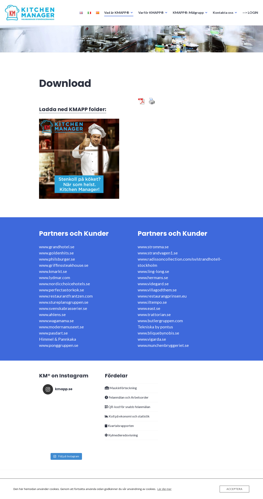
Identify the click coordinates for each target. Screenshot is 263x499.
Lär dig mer (164, 489)
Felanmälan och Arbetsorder (127, 397)
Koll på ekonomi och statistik (127, 416)
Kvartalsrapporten (119, 426)
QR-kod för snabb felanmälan (127, 407)
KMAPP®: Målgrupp (187, 14)
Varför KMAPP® (150, 14)
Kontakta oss (222, 14)
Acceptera (234, 489)
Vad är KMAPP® (115, 14)
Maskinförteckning (121, 388)
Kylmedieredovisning (121, 435)
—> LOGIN (249, 14)
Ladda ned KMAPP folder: (72, 109)
